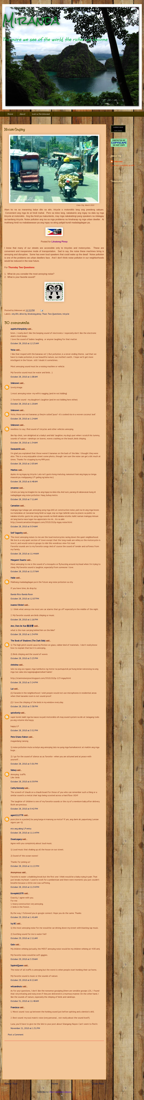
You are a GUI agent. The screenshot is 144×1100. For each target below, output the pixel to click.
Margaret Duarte (18, 560)
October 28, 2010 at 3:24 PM (24, 682)
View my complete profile (123, 165)
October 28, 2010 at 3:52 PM (24, 730)
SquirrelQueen (17, 965)
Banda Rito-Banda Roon (22, 594)
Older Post (98, 1083)
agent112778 (17, 815)
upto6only (15, 712)
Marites (14, 470)
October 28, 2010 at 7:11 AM (24, 499)
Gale (13, 944)
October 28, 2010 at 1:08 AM (24, 376)
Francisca (15, 1007)
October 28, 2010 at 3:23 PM (24, 658)
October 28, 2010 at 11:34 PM (25, 887)
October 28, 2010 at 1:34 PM (24, 634)
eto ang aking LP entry (21, 828)
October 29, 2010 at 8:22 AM (24, 980)
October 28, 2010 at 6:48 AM (24, 481)
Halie (13, 577)
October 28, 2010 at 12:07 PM (25, 598)
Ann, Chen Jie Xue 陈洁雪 (22, 625)
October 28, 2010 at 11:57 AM (25, 571)
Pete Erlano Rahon (19, 736)
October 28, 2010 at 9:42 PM (24, 808)
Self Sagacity (16, 532)
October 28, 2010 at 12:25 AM (25, 343)
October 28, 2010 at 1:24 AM (24, 418)
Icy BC (13, 923)
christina (14, 664)
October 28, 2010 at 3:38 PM (24, 706)
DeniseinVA (15, 449)
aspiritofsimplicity (19, 328)
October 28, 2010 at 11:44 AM (25, 553)
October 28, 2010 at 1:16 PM (24, 619)
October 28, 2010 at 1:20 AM (24, 403)
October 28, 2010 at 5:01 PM (24, 763)
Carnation (15, 505)
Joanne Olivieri (17, 604)
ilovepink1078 (17, 893)
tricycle (66, 313)
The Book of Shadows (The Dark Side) (28, 640)
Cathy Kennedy (17, 788)
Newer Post (10, 1083)
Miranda (31, 20)
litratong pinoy (34, 313)
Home (10, 114)
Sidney (13, 770)
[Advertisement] (54, 1060)
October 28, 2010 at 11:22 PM (25, 866)
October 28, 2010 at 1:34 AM (24, 442)
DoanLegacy (16, 839)
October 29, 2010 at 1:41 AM (24, 917)
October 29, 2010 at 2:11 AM (24, 938)
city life (15, 313)
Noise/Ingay (14, 129)
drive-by (23, 313)
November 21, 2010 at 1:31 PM (25, 1028)
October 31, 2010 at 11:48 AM (25, 1001)
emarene (15, 487)
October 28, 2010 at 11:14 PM (25, 832)
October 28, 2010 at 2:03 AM (24, 463)
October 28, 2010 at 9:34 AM (24, 526)
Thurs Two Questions (52, 313)
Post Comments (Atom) (60, 1091)
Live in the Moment (41, 114)
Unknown (15, 383)
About (22, 114)
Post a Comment (15, 1034)
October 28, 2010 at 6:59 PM (24, 781)
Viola (13, 349)
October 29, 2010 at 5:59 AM (24, 959)
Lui (12, 688)
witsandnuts (16, 986)
